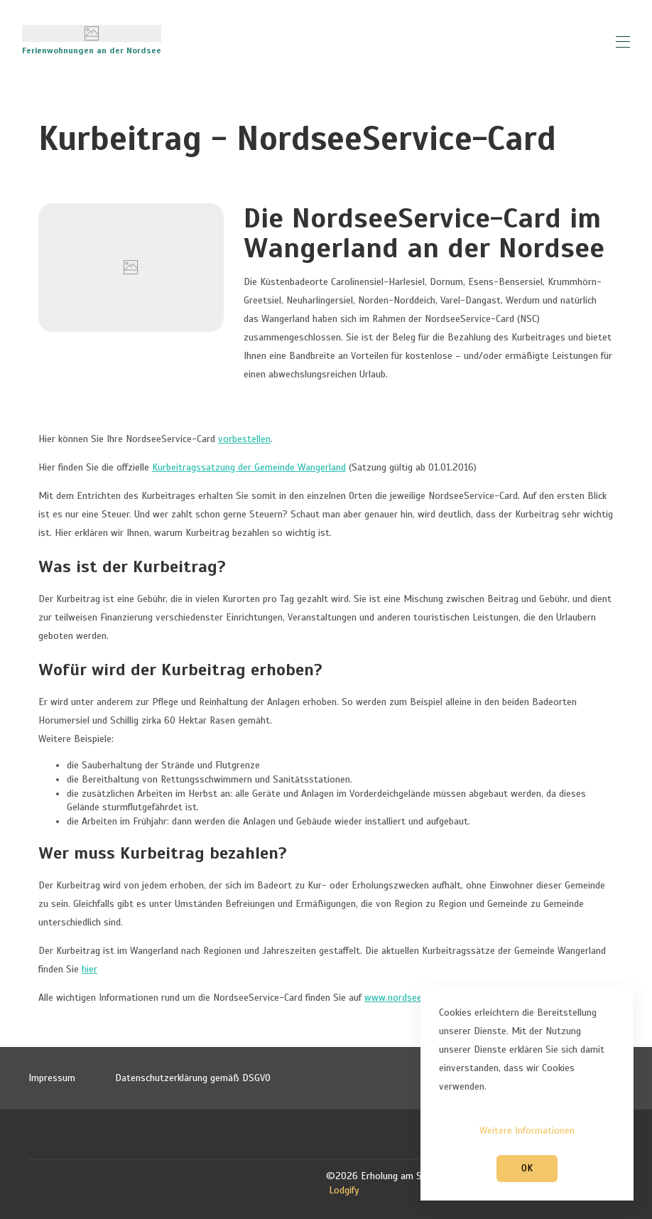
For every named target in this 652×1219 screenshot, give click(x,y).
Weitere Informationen (527, 1130)
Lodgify (344, 1190)
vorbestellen (244, 439)
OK (527, 1168)
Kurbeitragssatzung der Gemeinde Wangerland (249, 467)
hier (89, 969)
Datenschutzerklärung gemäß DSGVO (193, 1078)
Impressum (51, 1078)
